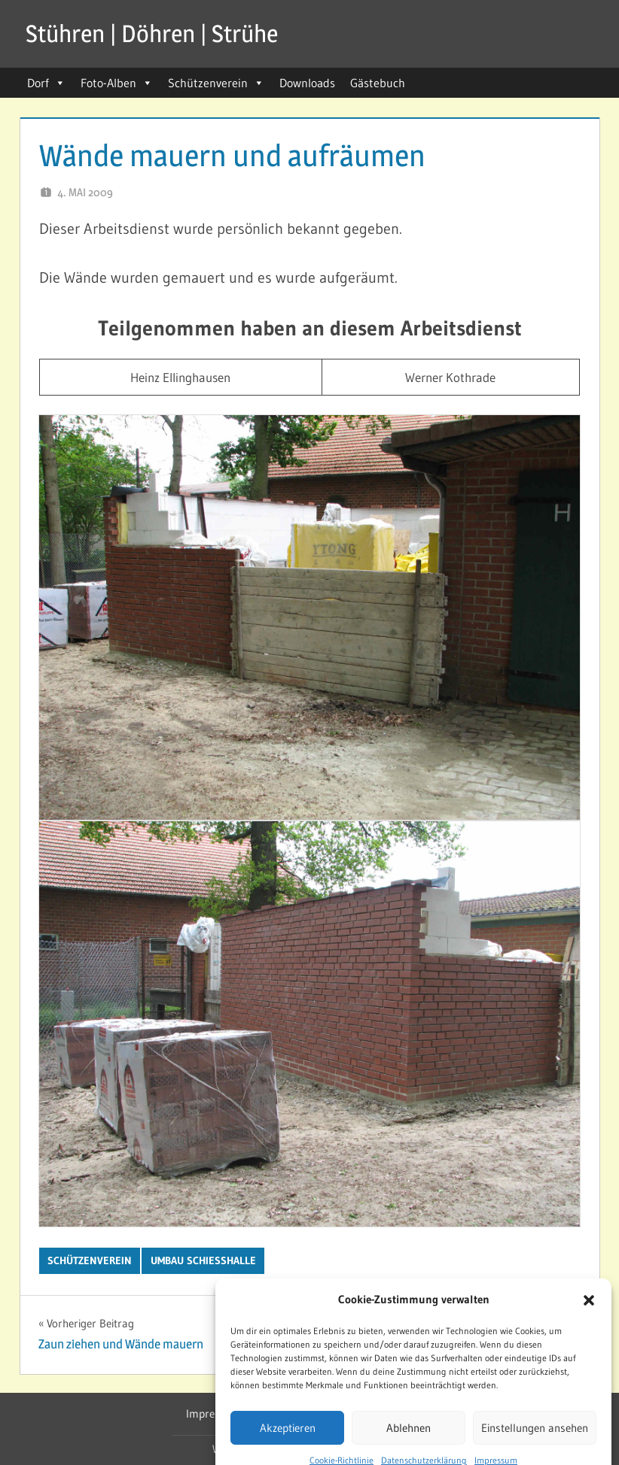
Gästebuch (377, 82)
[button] (588, 1328)
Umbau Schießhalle (203, 1260)
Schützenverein (216, 82)
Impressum (213, 1413)
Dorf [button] (46, 82)
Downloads (307, 82)
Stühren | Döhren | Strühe (152, 33)
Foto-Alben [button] (117, 82)
